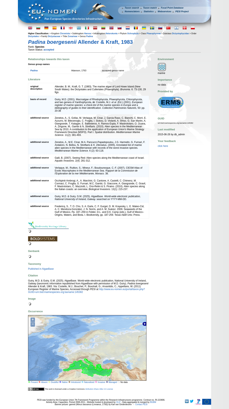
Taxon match (150, 8)
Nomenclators (132, 11)
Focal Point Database (172, 8)
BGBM (153, 402)
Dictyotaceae (54, 36)
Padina (89, 36)
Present (34, 382)
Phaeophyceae (154, 33)
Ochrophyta (132, 33)
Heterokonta (112, 33)
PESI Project (182, 11)
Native (65, 382)
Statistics (149, 11)
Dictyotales (33, 36)
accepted (49, 49)
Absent (44, 382)
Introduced (76, 382)
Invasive (101, 382)
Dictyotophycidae (180, 33)
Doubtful (54, 382)
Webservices (164, 11)
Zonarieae (72, 36)
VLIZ (118, 402)
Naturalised (89, 382)
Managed (113, 382)
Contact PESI (141, 404)
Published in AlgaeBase (41, 268)
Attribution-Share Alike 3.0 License (99, 389)
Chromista (65, 33)
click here (163, 146)
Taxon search (132, 8)
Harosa (87, 33)
